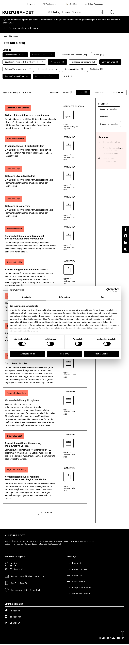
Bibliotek (96, 69)
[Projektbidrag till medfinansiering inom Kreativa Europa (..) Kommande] (45, 447)
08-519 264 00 (19, 584)
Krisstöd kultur (47, 69)
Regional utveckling (16, 76)
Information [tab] (64, 297)
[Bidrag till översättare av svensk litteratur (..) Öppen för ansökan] (45, 117)
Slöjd (68, 76)
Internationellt (15, 54)
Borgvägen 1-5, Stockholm (26, 591)
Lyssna (30, 4)
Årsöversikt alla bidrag (108, 92)
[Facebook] (125, 229)
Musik (99, 54)
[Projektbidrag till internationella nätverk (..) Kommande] (45, 274)
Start (5, 36)
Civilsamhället (74, 69)
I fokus (66, 12)
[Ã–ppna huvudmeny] (122, 12)
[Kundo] (125, 249)
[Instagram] (125, 236)
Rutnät (67, 92)
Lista (82, 92)
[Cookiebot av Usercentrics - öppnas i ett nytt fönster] (108, 290)
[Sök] (112, 12)
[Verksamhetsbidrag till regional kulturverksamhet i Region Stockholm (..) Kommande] (45, 484)
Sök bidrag (54, 12)
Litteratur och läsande (73, 54)
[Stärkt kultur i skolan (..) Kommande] (45, 369)
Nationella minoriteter (18, 69)
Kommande (104, 116)
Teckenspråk (50, 4)
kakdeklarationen (55, 325)
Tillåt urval (64, 354)
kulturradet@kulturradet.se (27, 577)
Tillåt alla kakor (101, 354)
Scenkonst (57, 62)
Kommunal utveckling (83, 62)
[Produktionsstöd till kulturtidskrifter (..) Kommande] (45, 148)
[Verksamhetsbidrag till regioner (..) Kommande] (45, 409)
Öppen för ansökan (108, 109)
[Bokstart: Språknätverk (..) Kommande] (45, 208)
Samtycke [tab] (26, 297)
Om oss (76, 12)
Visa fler (46, 512)
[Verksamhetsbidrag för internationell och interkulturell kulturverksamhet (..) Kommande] (45, 240)
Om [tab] (102, 297)
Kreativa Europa (42, 54)
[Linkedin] (125, 242)
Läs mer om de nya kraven (23, 28)
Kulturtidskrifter (45, 76)
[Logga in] (101, 12)
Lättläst (71, 4)
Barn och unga (110, 62)
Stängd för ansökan (109, 124)
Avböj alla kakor (27, 354)
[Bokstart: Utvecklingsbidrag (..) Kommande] (45, 178)
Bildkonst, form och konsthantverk (24, 62)
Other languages (94, 4)
